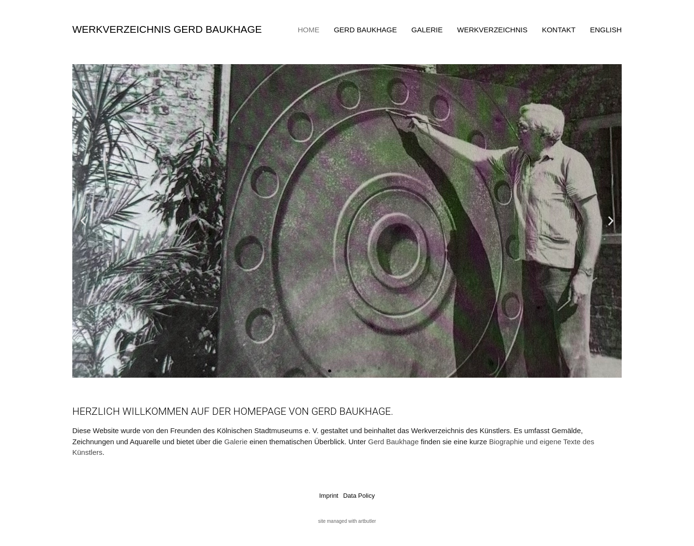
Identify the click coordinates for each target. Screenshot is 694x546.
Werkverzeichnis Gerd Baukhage (167, 29)
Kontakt (558, 30)
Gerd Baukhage (365, 30)
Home (309, 30)
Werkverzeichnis (492, 30)
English (606, 30)
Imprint (328, 495)
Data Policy (359, 495)
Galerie (427, 30)
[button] (83, 221)
